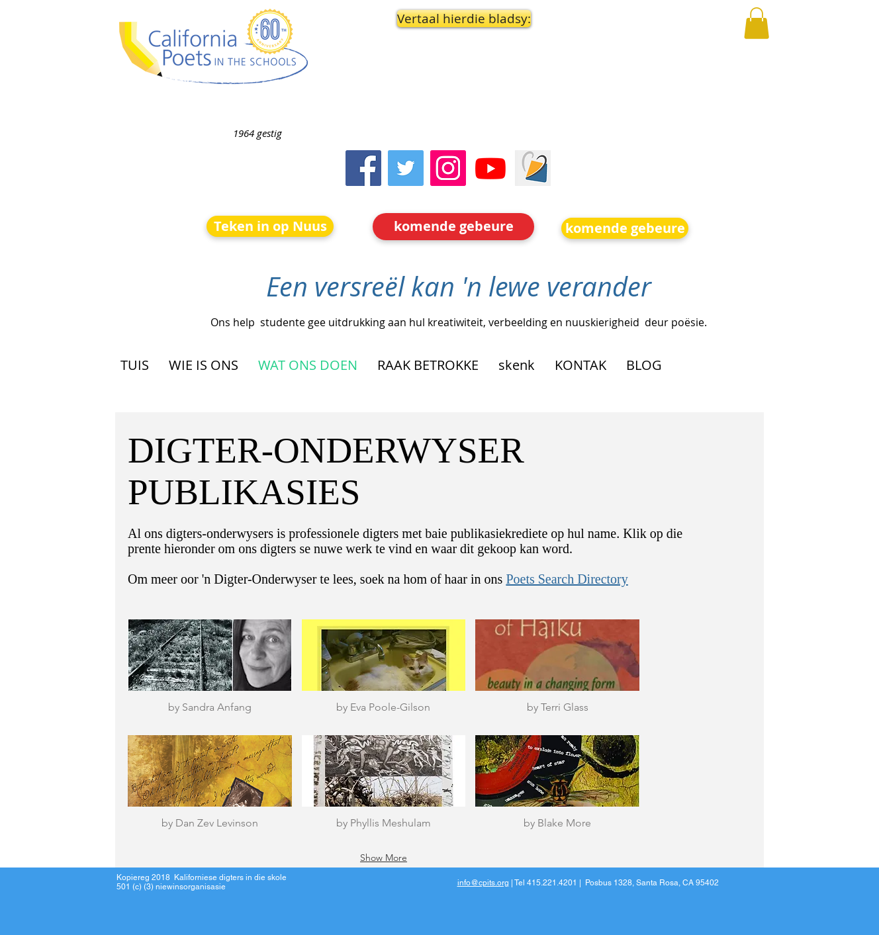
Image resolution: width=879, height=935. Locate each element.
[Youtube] (490, 168)
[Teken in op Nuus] (270, 226)
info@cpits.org (483, 882)
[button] (454, 18)
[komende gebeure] (453, 226)
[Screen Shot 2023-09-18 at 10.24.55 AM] (533, 168)
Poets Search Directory (566, 579)
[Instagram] (448, 168)
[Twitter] (406, 168)
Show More (383, 858)
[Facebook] (363, 168)
